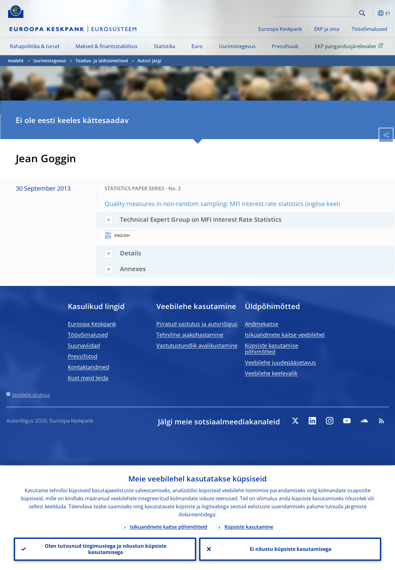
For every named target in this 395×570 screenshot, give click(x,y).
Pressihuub (285, 46)
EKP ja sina (326, 29)
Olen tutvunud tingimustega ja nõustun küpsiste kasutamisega (105, 548)
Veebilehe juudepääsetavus (280, 362)
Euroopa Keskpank (280, 29)
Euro (197, 46)
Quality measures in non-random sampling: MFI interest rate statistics (204, 204)
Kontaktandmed (88, 367)
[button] (371, 13)
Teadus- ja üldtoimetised (102, 61)
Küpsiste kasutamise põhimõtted (271, 348)
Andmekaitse (261, 324)
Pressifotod (82, 356)
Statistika (164, 46)
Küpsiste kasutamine (248, 525)
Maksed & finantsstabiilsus (107, 46)
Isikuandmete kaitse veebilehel (285, 334)
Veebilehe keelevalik (271, 373)
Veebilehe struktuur (31, 395)
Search (362, 13)
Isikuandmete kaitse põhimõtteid (168, 525)
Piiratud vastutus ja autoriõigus (196, 324)
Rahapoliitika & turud (34, 46)
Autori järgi (149, 61)
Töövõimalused (369, 29)
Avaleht (16, 61)
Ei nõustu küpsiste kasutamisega (290, 548)
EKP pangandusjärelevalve (350, 46)
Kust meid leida (88, 378)
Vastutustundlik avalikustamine (196, 345)
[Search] (326, 12)
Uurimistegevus (237, 46)
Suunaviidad (84, 345)
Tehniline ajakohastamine (189, 334)
